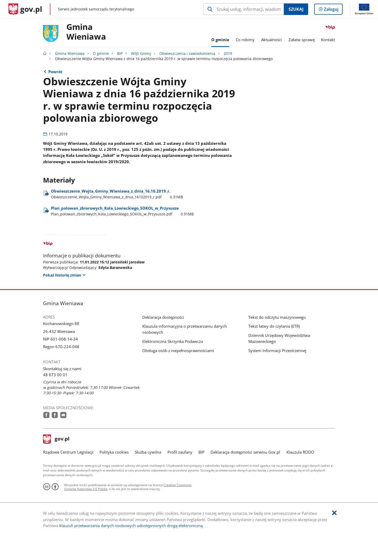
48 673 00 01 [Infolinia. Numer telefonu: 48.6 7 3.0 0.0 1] (55, 375)
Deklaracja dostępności (163, 317)
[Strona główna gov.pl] (25, 9)
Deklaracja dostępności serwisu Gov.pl (245, 452)
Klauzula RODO (300, 452)
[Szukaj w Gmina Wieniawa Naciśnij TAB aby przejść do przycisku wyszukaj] (243, 9)
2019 (228, 53)
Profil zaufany (179, 452)
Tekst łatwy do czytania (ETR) (274, 326)
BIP (120, 53)
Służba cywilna (148, 452)
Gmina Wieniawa (86, 32)
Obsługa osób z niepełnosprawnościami (178, 350)
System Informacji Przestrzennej (277, 350)
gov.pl (56, 439)
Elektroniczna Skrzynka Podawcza (172, 341)
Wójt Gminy (141, 53)
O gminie (101, 53)
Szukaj (295, 9)
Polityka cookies (114, 452)
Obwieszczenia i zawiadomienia (187, 53)
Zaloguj (333, 10)
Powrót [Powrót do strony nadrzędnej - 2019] (55, 72)
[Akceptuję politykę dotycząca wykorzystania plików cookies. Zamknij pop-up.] (334, 513)
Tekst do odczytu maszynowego (277, 317)
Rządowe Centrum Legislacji (68, 452)
